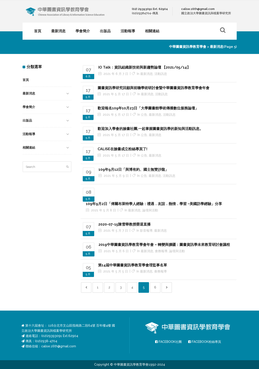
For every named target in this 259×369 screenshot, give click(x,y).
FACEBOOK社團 (168, 342)
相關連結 (29, 147)
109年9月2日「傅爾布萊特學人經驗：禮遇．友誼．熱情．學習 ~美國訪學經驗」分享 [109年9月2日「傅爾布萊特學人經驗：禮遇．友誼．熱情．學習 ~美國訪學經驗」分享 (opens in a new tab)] (154, 204)
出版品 (27, 120)
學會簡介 (29, 107)
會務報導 (161, 251)
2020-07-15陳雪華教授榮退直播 (124, 224)
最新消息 (29, 93)
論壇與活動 (150, 210)
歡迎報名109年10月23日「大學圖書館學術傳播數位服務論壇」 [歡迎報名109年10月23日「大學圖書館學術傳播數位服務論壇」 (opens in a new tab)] (148, 108)
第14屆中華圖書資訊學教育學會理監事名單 (132, 265)
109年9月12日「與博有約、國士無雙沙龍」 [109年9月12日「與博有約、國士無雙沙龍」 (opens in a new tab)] (134, 169)
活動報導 (29, 134)
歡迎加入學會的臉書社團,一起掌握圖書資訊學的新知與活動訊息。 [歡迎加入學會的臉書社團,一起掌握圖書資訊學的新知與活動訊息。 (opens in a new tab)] (150, 129)
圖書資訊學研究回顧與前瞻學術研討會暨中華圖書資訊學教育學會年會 (153, 88)
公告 (144, 114)
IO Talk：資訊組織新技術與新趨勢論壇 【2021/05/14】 (144, 67)
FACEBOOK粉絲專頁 (204, 342)
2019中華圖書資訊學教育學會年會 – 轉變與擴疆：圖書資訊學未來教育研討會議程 (164, 244)
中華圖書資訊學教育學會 (187, 47)
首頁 (26, 80)
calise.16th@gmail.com (58, 346)
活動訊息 (160, 74)
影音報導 (146, 230)
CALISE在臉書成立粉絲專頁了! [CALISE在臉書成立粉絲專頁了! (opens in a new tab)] (122, 149)
